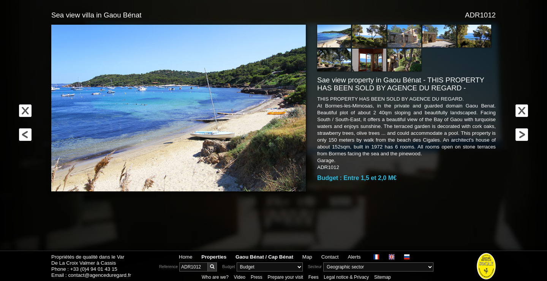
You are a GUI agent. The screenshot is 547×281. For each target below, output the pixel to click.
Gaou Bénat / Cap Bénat (264, 257)
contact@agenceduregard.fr (99, 275)
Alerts (354, 257)
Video (239, 277)
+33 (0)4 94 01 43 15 (93, 269)
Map (307, 257)
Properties (213, 257)
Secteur (315, 266)
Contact (330, 257)
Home (186, 257)
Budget (228, 266)
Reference (168, 266)
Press (256, 277)
